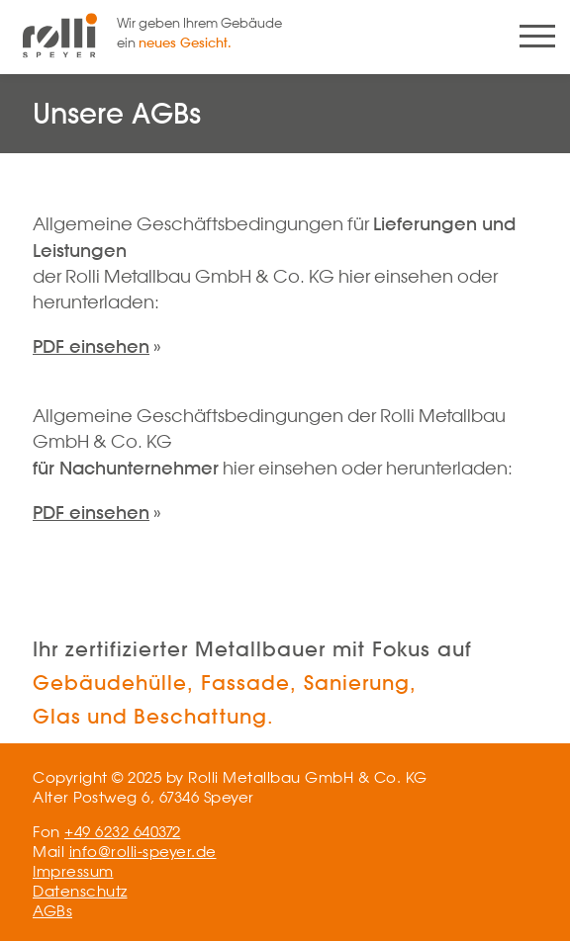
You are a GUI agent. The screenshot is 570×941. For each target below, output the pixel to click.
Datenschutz (80, 891)
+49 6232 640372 (122, 831)
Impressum (73, 871)
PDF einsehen (91, 346)
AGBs (52, 910)
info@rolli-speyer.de (143, 851)
